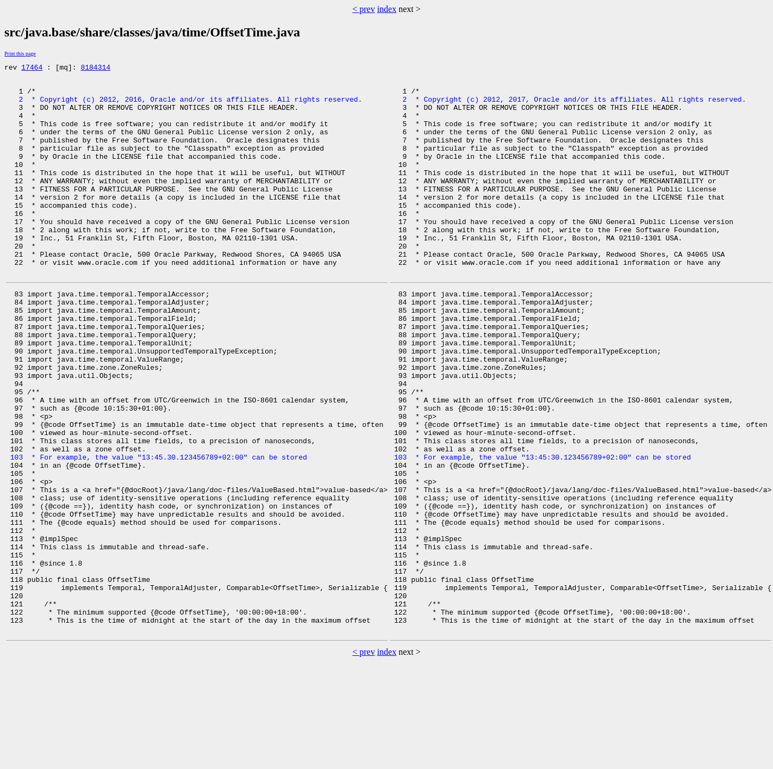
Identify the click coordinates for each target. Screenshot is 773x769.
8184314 (95, 68)
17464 (31, 68)
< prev (363, 9)
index (387, 9)
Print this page (20, 54)
